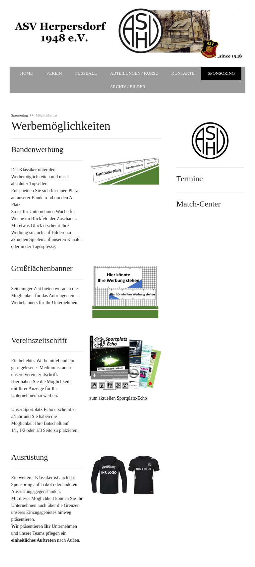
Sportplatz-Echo (132, 398)
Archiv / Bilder (127, 86)
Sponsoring (221, 73)
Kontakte (183, 73)
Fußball (86, 73)
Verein (54, 73)
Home (26, 73)
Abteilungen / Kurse (134, 73)
